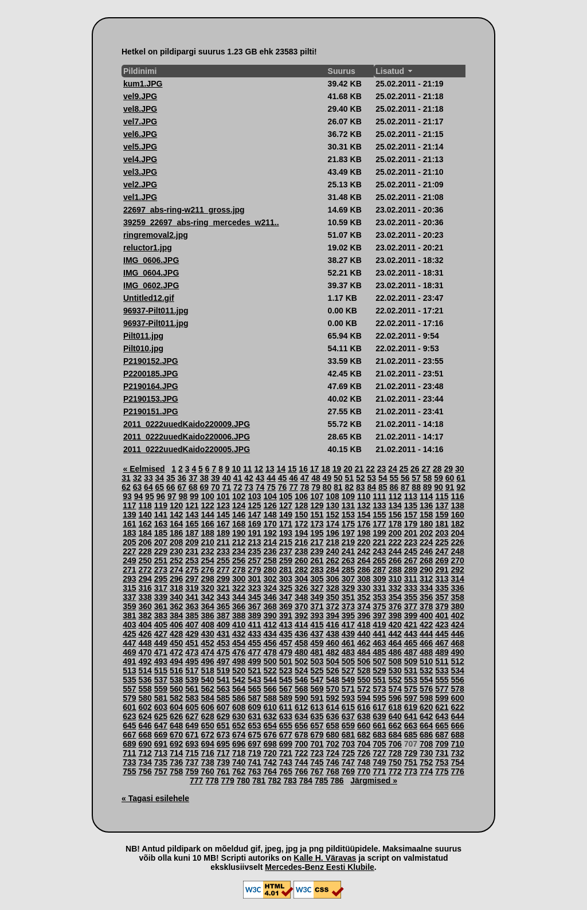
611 (285, 707)
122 (207, 505)
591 (316, 698)
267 (410, 560)
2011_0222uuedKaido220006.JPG (186, 436)
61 (460, 478)
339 (160, 597)
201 (410, 533)
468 (457, 643)
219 (348, 542)
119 (160, 505)
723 (316, 753)
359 (129, 606)
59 (438, 478)
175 (348, 523)
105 (285, 496)
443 (410, 633)
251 (160, 560)
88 (416, 487)
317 (160, 588)
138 (457, 505)
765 (285, 771)
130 (332, 505)
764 (269, 771)
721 (285, 753)
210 (207, 542)
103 (254, 496)
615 (348, 707)
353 (379, 597)
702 (332, 743)
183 (129, 533)
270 (457, 560)
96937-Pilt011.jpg (156, 310)
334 (426, 588)
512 (457, 661)
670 (176, 734)
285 (348, 569)
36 (182, 478)
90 (438, 487)
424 (457, 624)
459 (316, 643)
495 (191, 661)
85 (383, 487)
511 (441, 661)
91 (450, 487)
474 (207, 652)
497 (223, 661)
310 (394, 578)
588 (269, 698)
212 (238, 542)
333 (410, 588)
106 (301, 496)
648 (176, 725)
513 (129, 670)
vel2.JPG (140, 184)
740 (238, 762)
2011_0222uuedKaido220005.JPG (186, 449)
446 (457, 633)
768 (332, 771)
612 (301, 707)
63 (137, 487)
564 (238, 688)
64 (148, 487)
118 (144, 505)
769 (348, 771)
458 (301, 643)
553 (410, 679)
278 (238, 569)
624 (144, 716)
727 (379, 753)
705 (379, 743)
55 (393, 478)
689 (129, 743)
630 (238, 716)
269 (441, 560)
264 (363, 560)
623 (129, 716)
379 (441, 606)
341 (191, 597)
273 (160, 569)
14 (280, 468)
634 (301, 716)
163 (160, 523)
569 (316, 688)
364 (207, 606)
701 (316, 743)
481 (316, 652)
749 (379, 762)
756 (144, 771)
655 (285, 725)
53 (371, 478)
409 (223, 624)
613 (316, 707)
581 (160, 698)
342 (207, 597)
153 (348, 514)
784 (305, 780)
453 (223, 643)
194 (301, 533)
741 (254, 762)
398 (394, 615)
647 (160, 725)
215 (285, 542)
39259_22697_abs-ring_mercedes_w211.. (201, 222)
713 (160, 753)
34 (160, 478)
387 (223, 615)
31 (126, 478)
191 (254, 533)
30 (459, 468)
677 (285, 734)
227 (129, 551)
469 (129, 652)
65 (160, 487)
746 (332, 762)
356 (426, 597)
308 (363, 578)
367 (254, 606)
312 (426, 578)
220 (363, 542)
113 (410, 496)
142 (176, 514)
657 (316, 725)
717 (223, 753)
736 (176, 762)
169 (254, 523)
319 (191, 588)
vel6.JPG (140, 134)
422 (426, 624)
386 (207, 615)
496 (207, 661)
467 (441, 643)
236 (269, 551)
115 (441, 496)
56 (405, 478)
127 (285, 505)
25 (404, 468)
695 (223, 743)
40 (226, 478)
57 (416, 478)
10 (236, 468)
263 (348, 560)
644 (457, 716)
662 (394, 725)
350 (332, 597)
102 (238, 496)
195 (316, 533)
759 (191, 771)
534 (457, 670)
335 (441, 588)
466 (426, 643)
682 (363, 734)
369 (285, 606)
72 (237, 487)
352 (363, 597)
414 (301, 624)
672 (207, 734)
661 (379, 725)
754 (457, 762)
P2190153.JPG (150, 398)
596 (394, 698)
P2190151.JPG (150, 411)
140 (144, 514)
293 (129, 578)
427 (160, 633)
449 (160, 643)
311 (410, 578)
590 (301, 698)
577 (441, 688)
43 (260, 478)
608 (238, 707)
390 (269, 615)
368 (269, 606)
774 (426, 771)
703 (348, 743)
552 (394, 679)
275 (191, 569)
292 (457, 569)
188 (207, 533)
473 (191, 652)
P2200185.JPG (150, 373)
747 (348, 762)
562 (207, 688)
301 (254, 578)
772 (394, 771)
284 (332, 569)
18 (325, 468)
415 (316, 624)
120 (176, 505)
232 (207, 551)
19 (337, 468)
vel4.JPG (140, 159)
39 (215, 478)
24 (392, 468)
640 (394, 716)
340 (176, 597)
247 (441, 551)
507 (379, 661)
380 (457, 606)
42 (248, 478)
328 (332, 588)
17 (314, 468)
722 (301, 753)
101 (223, 496)
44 (271, 478)
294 (144, 578)
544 (269, 679)
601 (129, 707)
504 (332, 661)
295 (160, 578)
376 (394, 606)
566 (269, 688)
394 (332, 615)
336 (457, 588)
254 (207, 560)
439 (348, 633)
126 (269, 505)
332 (394, 588)
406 (176, 624)
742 (269, 762)
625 (160, 716)
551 (379, 679)
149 (285, 514)
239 (316, 551)
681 (348, 734)
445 (441, 633)
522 (269, 670)
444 (426, 633)
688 (457, 734)
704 (363, 743)
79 (315, 487)
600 (457, 698)
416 (332, 624)
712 (144, 753)
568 (301, 688)
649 (191, 725)
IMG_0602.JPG (151, 285)
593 (348, 698)
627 (191, 716)
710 (457, 743)
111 (379, 496)
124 (238, 505)
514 (144, 670)
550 (363, 679)
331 (379, 588)
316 (144, 588)
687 (441, 734)
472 (176, 652)
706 (394, 743)
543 (254, 679)
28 (437, 468)
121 (191, 505)
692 (176, 743)
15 (292, 468)
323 (254, 588)
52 (360, 478)
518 (207, 670)
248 (457, 551)
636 (332, 716)
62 (126, 487)
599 (441, 698)
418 (363, 624)
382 (144, 615)
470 (144, 652)
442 (394, 633)
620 (426, 707)
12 (258, 468)
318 (176, 588)
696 (238, 743)
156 (394, 514)
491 (129, 661)
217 (316, 542)
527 (348, 670)
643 (441, 716)
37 (193, 478)
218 (332, 542)
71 (226, 487)
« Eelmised (144, 468)
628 (207, 716)
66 (170, 487)
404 (144, 624)
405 (160, 624)
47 (305, 478)
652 (238, 725)
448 (144, 643)
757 (160, 771)
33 (148, 478)
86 (393, 487)
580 (144, 698)
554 (426, 679)
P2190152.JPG (150, 361)
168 (238, 523)
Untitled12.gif (148, 298)
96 (161, 496)
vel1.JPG (140, 197)
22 (370, 468)
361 (160, 606)
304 (301, 578)
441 (379, 633)
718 (238, 753)
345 (254, 597)
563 (223, 688)
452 (207, 643)
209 (191, 542)
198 (363, 533)
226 (457, 542)
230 (176, 551)
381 (129, 615)
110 (363, 496)
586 (238, 698)
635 (316, 716)
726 (363, 753)
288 (394, 569)
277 (223, 569)
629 (223, 716)
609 (254, 707)
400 (426, 615)
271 (129, 569)
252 (176, 560)
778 (211, 780)
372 (332, 606)
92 (460, 487)
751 (410, 762)
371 (316, 606)
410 (238, 624)
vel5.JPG (140, 146)
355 (410, 597)
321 (223, 588)
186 (176, 533)
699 (285, 743)
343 (223, 597)
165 (191, 523)
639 (379, 716)
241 (348, 551)
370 (301, 606)
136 (426, 505)
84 (371, 487)
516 (176, 670)
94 (138, 496)
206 (144, 542)
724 (332, 753)
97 (172, 496)
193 (285, 533)
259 (285, 560)
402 (457, 615)
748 (363, 762)
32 (137, 478)
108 (332, 496)
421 (410, 624)
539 (191, 679)
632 (269, 716)
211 (223, 542)
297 (191, 578)
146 (238, 514)
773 (410, 771)
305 (316, 578)
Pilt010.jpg (143, 348)
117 (129, 505)
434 (269, 633)
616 (363, 707)
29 (448, 468)
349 (316, 597)
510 (426, 661)
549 (348, 679)
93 (127, 496)
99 (194, 496)
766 (301, 771)
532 (426, 670)
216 (301, 542)
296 (176, 578)
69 (204, 487)
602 (144, 707)
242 (363, 551)
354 (394, 597)
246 (426, 551)
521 (254, 670)
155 (379, 514)
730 (426, 753)
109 (348, 496)
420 (394, 624)
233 (223, 551)
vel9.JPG (140, 96)
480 (301, 652)
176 (363, 523)
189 (223, 533)
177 (379, 523)
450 (176, 643)
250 (144, 560)
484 (363, 652)
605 (191, 707)
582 (176, 698)
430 (207, 633)
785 (321, 780)
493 (160, 661)
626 (176, 716)
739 (223, 762)
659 (348, 725)
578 (457, 688)
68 (193, 487)
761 (223, 771)
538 (176, 679)
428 (176, 633)
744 (301, 762)
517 (191, 670)
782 (274, 780)
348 (301, 597)
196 (332, 533)
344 (238, 597)
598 (426, 698)
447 (129, 643)
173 (316, 523)
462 (363, 643)
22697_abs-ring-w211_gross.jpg (184, 209)
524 (301, 670)
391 (285, 615)
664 (426, 725)
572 (363, 688)
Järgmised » (373, 780)
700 (301, 743)
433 (254, 633)
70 (215, 487)
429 (191, 633)
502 (301, 661)
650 (207, 725)
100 (207, 496)
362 (176, 606)
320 (207, 588)
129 (316, 505)
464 (394, 643)
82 (349, 487)
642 (426, 716)
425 (129, 633)
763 (254, 771)
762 (238, 771)
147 (254, 514)
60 (450, 478)
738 (207, 762)
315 (129, 588)
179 (410, 523)
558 (144, 688)
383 (160, 615)
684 (394, 734)
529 (379, 670)
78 (305, 487)
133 (379, 505)
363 (191, 606)
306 (332, 578)
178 (394, 523)
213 (254, 542)
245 (410, 551)
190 (238, 533)
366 (238, 606)
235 (254, 551)
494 (176, 661)
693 (191, 743)
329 (348, 588)
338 (144, 597)
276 (207, 569)
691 (160, 743)
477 (254, 652)
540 (207, 679)
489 (441, 652)
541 (223, 679)
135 (410, 505)
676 (269, 734)
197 (348, 533)
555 (441, 679)
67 (182, 487)
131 (348, 505)
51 (349, 478)
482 (332, 652)
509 (410, 661)
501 (285, 661)
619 (410, 707)
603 (160, 707)
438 (332, 633)
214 (269, 542)
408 (207, 624)
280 (269, 569)
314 (457, 578)
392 (301, 615)
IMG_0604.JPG (151, 272)
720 (269, 753)
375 (379, 606)
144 (207, 514)
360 (144, 606)
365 (223, 606)
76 (282, 487)
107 (316, 496)
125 (254, 505)
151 (316, 514)
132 (363, 505)
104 (269, 496)
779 (227, 780)
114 (426, 496)
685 (410, 734)
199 (379, 533)
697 (254, 743)
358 (457, 597)
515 (160, 670)
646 (144, 725)
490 (457, 652)
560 (176, 688)
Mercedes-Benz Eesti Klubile (319, 867)
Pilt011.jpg (143, 335)
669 (160, 734)
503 (316, 661)
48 (315, 478)
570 (332, 688)
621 (441, 707)
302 (269, 578)
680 (332, 734)
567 (285, 688)
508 (394, 661)
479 (285, 652)
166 (207, 523)
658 (332, 725)
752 (426, 762)
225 (441, 542)
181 (441, 523)
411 (254, 624)
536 (144, 679)
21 (359, 468)
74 (260, 487)
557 (129, 688)
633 (285, 716)
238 (301, 551)
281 (285, 569)
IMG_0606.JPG (151, 260)
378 (426, 606)
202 (426, 533)
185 (160, 533)
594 (363, 698)
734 (144, 762)
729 (410, 753)
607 (223, 707)
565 (254, 688)
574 (394, 688)
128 (301, 505)
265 (379, 560)
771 (379, 771)
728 (394, 753)
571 (348, 688)
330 (363, 588)
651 (223, 725)
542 (238, 679)
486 (394, 652)
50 (338, 478)
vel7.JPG (140, 121)
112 (394, 496)
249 (129, 560)
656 (301, 725)
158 (426, 514)
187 (191, 533)
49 (327, 478)
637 (348, 716)
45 (282, 478)
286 (363, 569)
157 (410, 514)
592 (332, 698)
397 (379, 615)
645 (129, 725)
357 (441, 597)
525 (316, 670)
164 (176, 523)
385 (191, 615)
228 (144, 551)
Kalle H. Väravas (325, 857)
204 (457, 533)
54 (383, 478)
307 (348, 578)
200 (394, 533)
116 (457, 496)
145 (223, 514)
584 (207, 698)
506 (363, 661)
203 (441, 533)
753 (441, 762)
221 (379, 542)
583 (191, 698)
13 (270, 468)
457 (285, 643)
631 (254, 716)
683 (379, 734)
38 (204, 478)
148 (269, 514)
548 (332, 679)
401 (441, 615)
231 (191, 551)
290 (426, 569)
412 (269, 624)
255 (223, 560)
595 (379, 698)
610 (269, 707)
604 (176, 707)
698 (269, 743)
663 (410, 725)
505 (348, 661)
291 (441, 569)
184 (144, 533)
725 (348, 753)
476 (238, 652)
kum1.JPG (142, 83)
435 (285, 633)
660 (363, 725)
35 (170, 478)
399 (410, 615)
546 (301, 679)
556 (457, 679)
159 (441, 514)
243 (379, 551)
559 (160, 688)
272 (144, 569)
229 (160, 551)
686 (426, 734)
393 (316, 615)
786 (336, 780)
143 (191, 514)
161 (129, 523)
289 (410, 569)
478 (269, 652)
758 (176, 771)
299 (223, 578)
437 (316, 633)
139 (129, 514)
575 (410, 688)
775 (441, 771)
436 (301, 633)
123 (223, 505)
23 (381, 468)
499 (254, 661)
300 (238, 578)
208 (176, 542)
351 (348, 597)
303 (285, 578)
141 (160, 514)
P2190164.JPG (150, 386)
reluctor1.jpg (147, 247)
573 (379, 688)
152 (332, 514)
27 (426, 468)
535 (129, 679)
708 (426, 743)
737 (191, 762)
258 (269, 560)
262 (332, 560)
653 (254, 725)
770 (363, 771)
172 (301, 523)
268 (426, 560)
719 (254, 753)
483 (348, 652)
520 (238, 670)
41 (237, 478)
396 (363, 615)
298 (207, 578)
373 (348, 606)
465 (410, 643)
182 (457, 523)
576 (426, 688)
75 (271, 487)
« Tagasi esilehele (155, 798)
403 (129, 624)
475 (223, 652)
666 (457, 725)
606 (207, 707)
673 (223, 734)
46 (293, 478)
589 (285, 698)
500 (269, 661)
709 (441, 743)
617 (379, 707)
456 (269, 643)
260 (301, 560)
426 (144, 633)
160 (457, 514)
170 (269, 523)
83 (360, 487)
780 (243, 780)
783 (290, 780)
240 (332, 551)
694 (207, 743)
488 (426, 652)
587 (254, 698)
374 (363, 606)
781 (258, 780)
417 (348, 624)
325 (285, 588)
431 (223, 633)
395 (348, 615)
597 (410, 698)
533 (441, 670)
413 (285, 624)
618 (394, 707)
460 (332, 643)
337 (129, 597)
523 (285, 670)
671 (191, 734)
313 (441, 578)
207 (160, 542)
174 (332, 523)
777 (196, 780)
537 (160, 679)
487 (410, 652)
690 (144, 743)
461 (348, 643)
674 (238, 734)
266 (394, 560)
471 (160, 652)
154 (363, 514)
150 (301, 514)
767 (316, 771)
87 (405, 487)
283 (316, 569)
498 (238, 661)
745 (316, 762)
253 (191, 560)
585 (223, 698)
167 (223, 523)
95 (149, 496)
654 (269, 725)
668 (144, 734)
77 (293, 487)
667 (129, 734)
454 (238, 643)
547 (316, 679)
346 (269, 597)
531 (410, 670)
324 (269, 588)
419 (379, 624)
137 (441, 505)
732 (457, 753)
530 (394, 670)
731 (441, 753)
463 (379, 643)
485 (379, 652)
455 (254, 643)
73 (248, 487)
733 (129, 762)
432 (238, 633)
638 (363, 716)
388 (238, 615)
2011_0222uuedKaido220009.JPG (186, 424)
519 (223, 670)
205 (129, 542)
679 (316, 734)
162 (144, 523)
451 (191, 643)
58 (427, 478)
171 (285, 523)
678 (301, 734)
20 (348, 468)
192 (269, 533)
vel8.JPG (140, 108)
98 (183, 496)
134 (394, 505)
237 (285, 551)
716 (207, 753)
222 (394, 542)
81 (338, 487)
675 (254, 734)
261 (316, 560)
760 (207, 771)
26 (415, 468)
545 (285, 679)
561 (191, 688)
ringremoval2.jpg (155, 235)
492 (144, 661)
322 (238, 588)
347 (285, 597)
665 (441, 725)
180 (426, 523)
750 (394, 762)
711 (129, 753)
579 (129, 698)
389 (254, 615)
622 (457, 707)
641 (410, 716)
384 (176, 615)
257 (254, 560)
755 (129, 771)
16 (303, 468)
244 (394, 551)
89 (427, 487)
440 (363, 633)
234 (238, 551)
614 (332, 707)
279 (254, 569)
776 (457, 771)
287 (379, 569)
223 (410, 542)
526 (332, 670)
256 (238, 560)
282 (301, 569)
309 (379, 578)
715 (191, 753)
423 (441, 624)
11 (247, 468)
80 (327, 487)
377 (410, 606)
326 (301, 588)
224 (426, 542)
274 (176, 569)
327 (316, 588)
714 (176, 753)
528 (363, 670)
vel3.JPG (140, 171)
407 (191, 624)
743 (285, 762)
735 (160, 762)
